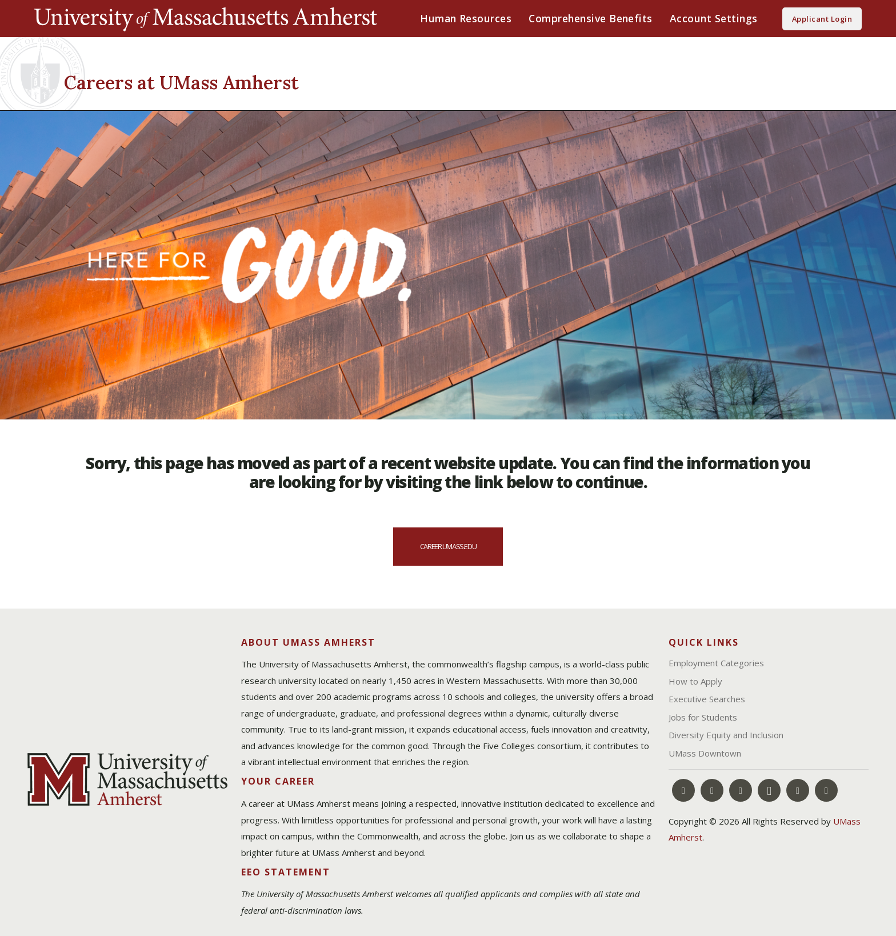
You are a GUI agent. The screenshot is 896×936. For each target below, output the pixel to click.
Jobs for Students (703, 717)
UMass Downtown (705, 753)
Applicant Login (822, 19)
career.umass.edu (448, 546)
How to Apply (695, 681)
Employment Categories (716, 663)
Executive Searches (707, 699)
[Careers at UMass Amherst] (247, 80)
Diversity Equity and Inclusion (726, 735)
